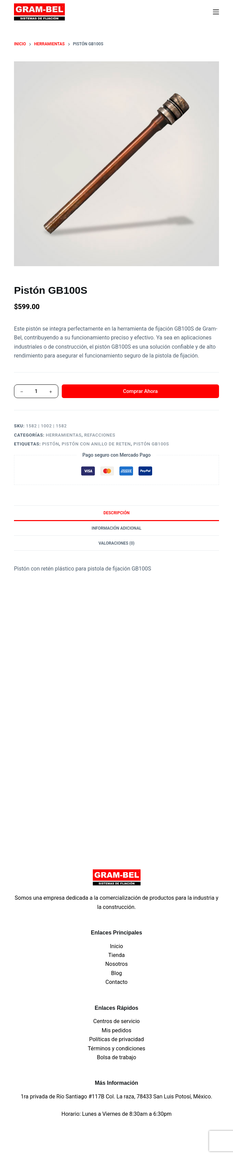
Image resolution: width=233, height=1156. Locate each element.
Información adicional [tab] (117, 528)
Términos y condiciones (116, 1048)
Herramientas (64, 435)
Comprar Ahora (140, 391)
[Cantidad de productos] (36, 391)
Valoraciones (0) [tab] (117, 543)
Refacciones (99, 435)
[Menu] (216, 12)
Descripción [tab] (116, 513)
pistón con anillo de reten (96, 443)
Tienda (116, 955)
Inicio (116, 946)
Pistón (50, 443)
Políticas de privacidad (116, 1039)
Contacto (116, 982)
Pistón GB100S (151, 443)
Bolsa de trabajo (116, 1057)
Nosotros (116, 964)
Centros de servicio (116, 1021)
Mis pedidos (116, 1030)
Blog (116, 973)
